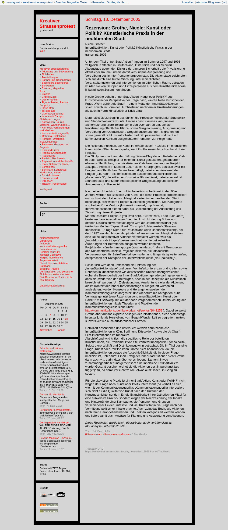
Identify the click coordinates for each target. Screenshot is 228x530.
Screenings (48, 166)
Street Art (47, 180)
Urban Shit (46, 240)
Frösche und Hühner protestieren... (51, 349)
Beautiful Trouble (49, 268)
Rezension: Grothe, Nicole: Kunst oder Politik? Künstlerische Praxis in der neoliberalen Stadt (128, 33)
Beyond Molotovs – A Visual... (57, 438)
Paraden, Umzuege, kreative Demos (52, 140)
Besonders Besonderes (55, 82)
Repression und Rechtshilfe (57, 161)
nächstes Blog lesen (208, 2)
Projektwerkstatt (49, 260)
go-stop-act (48, 110)
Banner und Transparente (56, 80)
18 (66, 318)
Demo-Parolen (50, 99)
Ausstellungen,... (51, 77)
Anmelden (188, 2)
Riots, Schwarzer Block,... (56, 164)
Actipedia (45, 243)
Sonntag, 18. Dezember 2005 (112, 19)
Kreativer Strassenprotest (57, 23)
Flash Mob (48, 108)
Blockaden (48, 85)
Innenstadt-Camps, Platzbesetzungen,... (51, 118)
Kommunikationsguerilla (55, 133)
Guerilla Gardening (52, 113)
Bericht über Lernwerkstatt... (56, 409)
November (46, 330)
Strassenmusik (50, 178)
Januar (61, 330)
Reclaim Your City (50, 252)
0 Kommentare (93, 434)
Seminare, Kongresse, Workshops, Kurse (53, 171)
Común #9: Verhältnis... (53, 394)
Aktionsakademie (49, 237)
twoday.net (13, 2)
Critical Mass (49, 96)
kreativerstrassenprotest (38, 2)
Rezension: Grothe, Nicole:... (109, 2)
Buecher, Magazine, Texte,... (72, 2)
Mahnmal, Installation (54, 136)
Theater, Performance (54, 183)
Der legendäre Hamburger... (55, 422)
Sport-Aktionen (50, 175)
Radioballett (48, 155)
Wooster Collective (50, 254)
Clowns (46, 94)
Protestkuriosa (48, 249)
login (42, 51)
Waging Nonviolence (51, 257)
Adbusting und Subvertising (57, 71)
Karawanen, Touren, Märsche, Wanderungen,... (55, 123)
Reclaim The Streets (53, 158)
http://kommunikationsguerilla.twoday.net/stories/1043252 (123, 310)
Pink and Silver (50, 150)
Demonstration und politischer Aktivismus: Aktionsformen (57, 273)
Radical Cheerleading (54, 152)
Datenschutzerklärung (52, 285)
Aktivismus (48, 74)
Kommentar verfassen (117, 434)
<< (224, 2)
